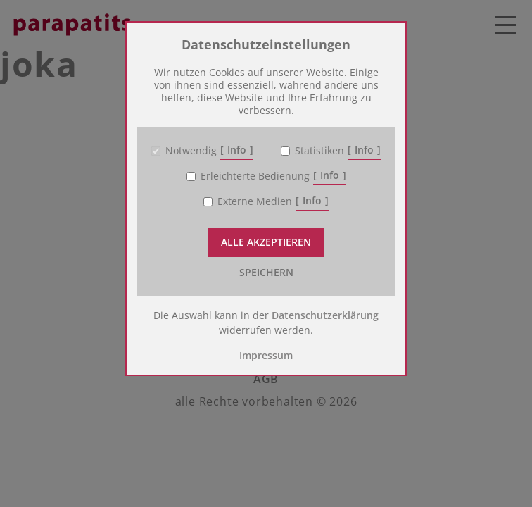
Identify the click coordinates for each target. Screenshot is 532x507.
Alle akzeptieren (266, 242)
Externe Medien (254, 201)
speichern (266, 272)
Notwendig (191, 150)
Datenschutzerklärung (325, 315)
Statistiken (319, 150)
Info (236, 149)
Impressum (266, 355)
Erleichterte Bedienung (255, 176)
